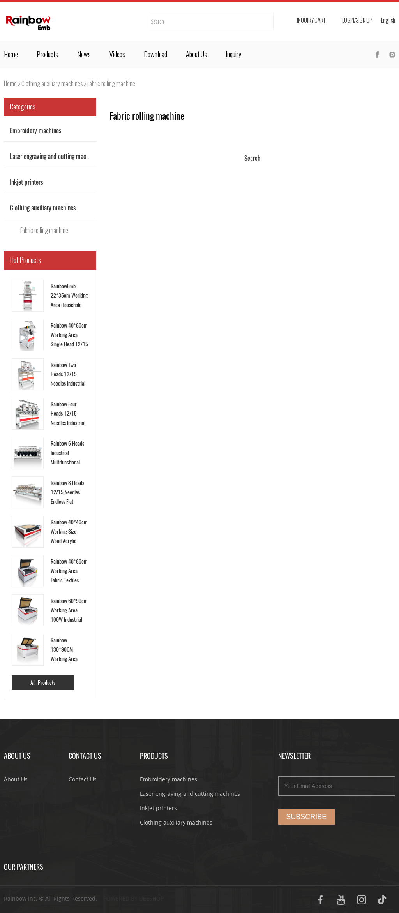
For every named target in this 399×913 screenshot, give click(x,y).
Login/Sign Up (357, 20)
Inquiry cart (311, 20)
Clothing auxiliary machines (52, 83)
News (84, 54)
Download (155, 54)
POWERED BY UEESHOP (133, 898)
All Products (42, 682)
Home (11, 54)
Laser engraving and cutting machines (54, 156)
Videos (117, 54)
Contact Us (83, 779)
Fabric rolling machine (111, 83)
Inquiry (233, 54)
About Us (196, 54)
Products (47, 54)
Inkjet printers (26, 182)
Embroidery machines (35, 130)
